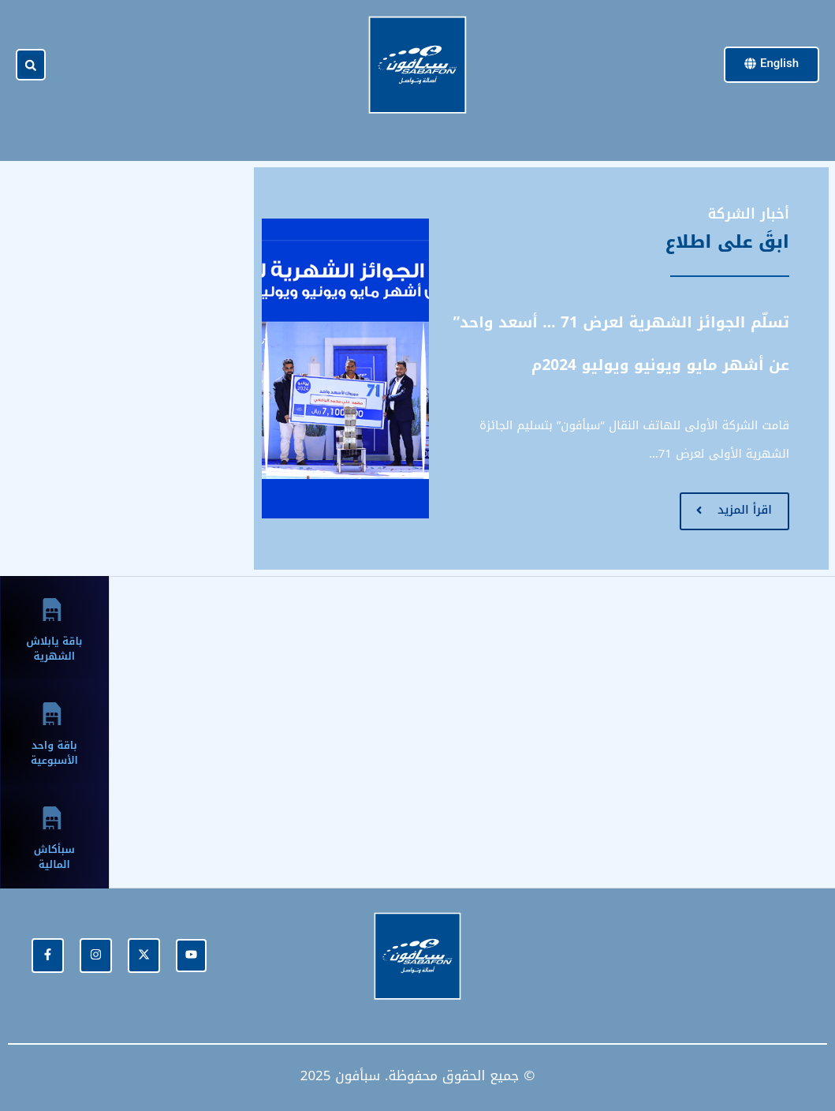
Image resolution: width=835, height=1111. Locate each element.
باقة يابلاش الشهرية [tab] (54, 648)
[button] (31, 65)
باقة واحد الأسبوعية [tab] (54, 752)
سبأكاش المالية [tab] (54, 857)
